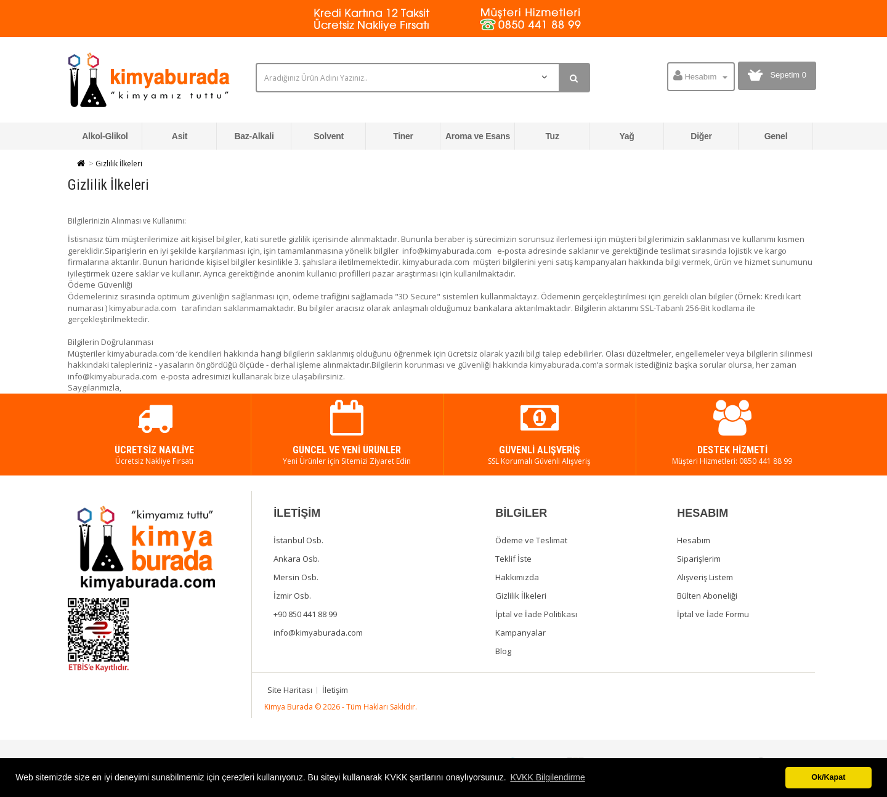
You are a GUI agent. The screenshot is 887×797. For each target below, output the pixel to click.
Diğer (701, 136)
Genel (776, 136)
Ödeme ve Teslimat (531, 540)
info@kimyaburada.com (318, 632)
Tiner (403, 136)
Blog (503, 651)
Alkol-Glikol (105, 136)
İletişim (335, 689)
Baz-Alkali (253, 136)
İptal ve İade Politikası (536, 614)
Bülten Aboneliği (707, 595)
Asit (179, 136)
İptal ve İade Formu (713, 614)
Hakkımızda (517, 577)
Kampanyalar (520, 632)
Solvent (329, 136)
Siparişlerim (699, 558)
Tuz (552, 136)
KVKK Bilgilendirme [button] (547, 777)
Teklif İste (513, 558)
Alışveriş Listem (705, 577)
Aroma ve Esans (477, 136)
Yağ (626, 136)
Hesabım (693, 540)
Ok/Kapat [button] (828, 777)
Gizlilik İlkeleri (118, 163)
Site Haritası (289, 689)
